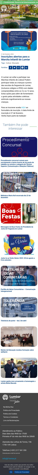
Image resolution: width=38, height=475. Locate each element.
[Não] (35, 469)
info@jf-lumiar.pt (9, 458)
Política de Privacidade (11, 410)
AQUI (23, 107)
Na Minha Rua (8, 407)
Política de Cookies (10, 414)
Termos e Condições (10, 417)
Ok (11, 472)
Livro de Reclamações (11, 420)
